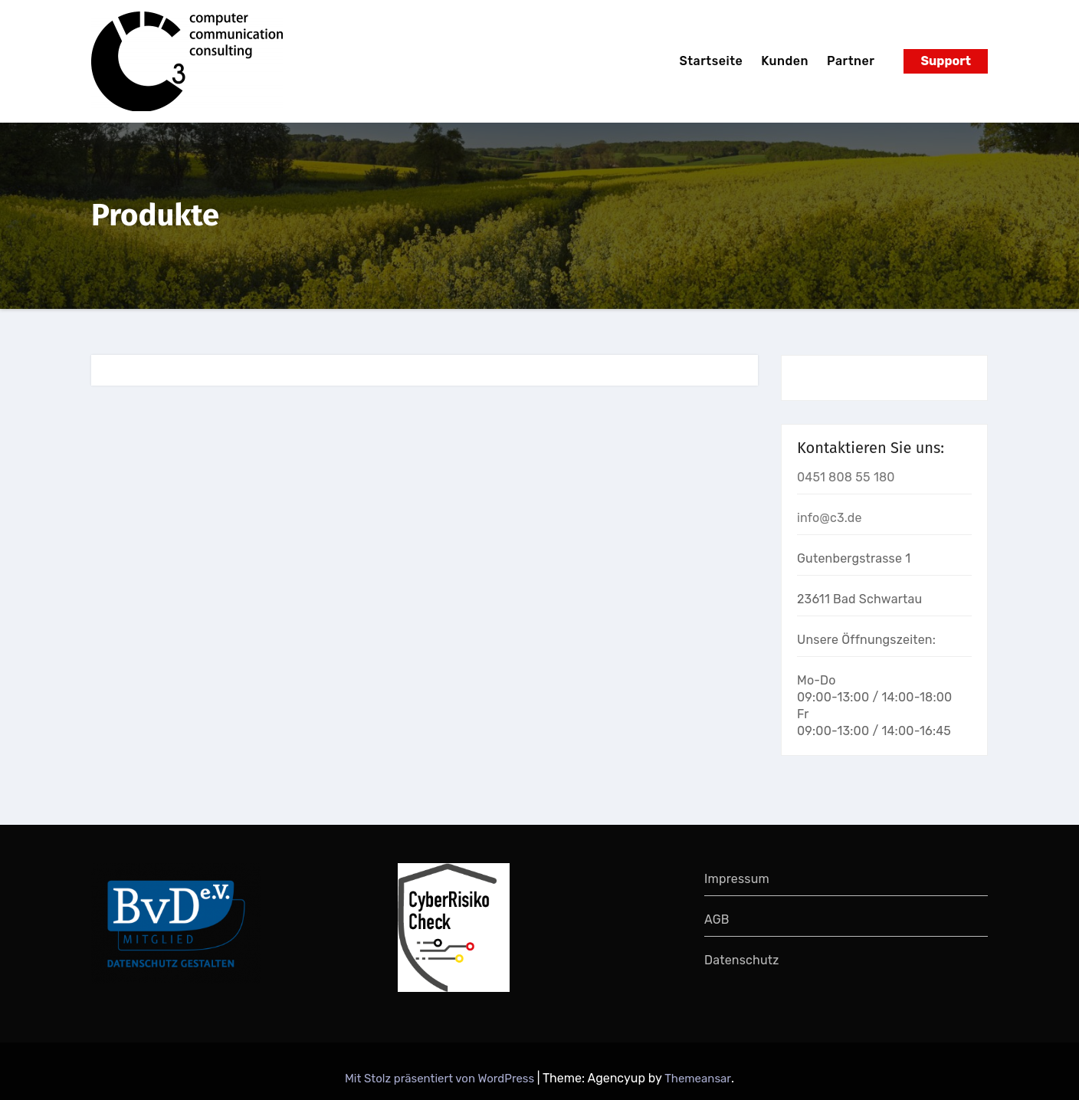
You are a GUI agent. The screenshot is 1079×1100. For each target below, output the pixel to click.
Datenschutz (741, 960)
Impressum (736, 879)
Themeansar (697, 1078)
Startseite (711, 61)
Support (945, 61)
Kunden (784, 61)
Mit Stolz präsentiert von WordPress (441, 1078)
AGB (717, 919)
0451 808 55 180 (846, 477)
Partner (850, 61)
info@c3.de (829, 518)
